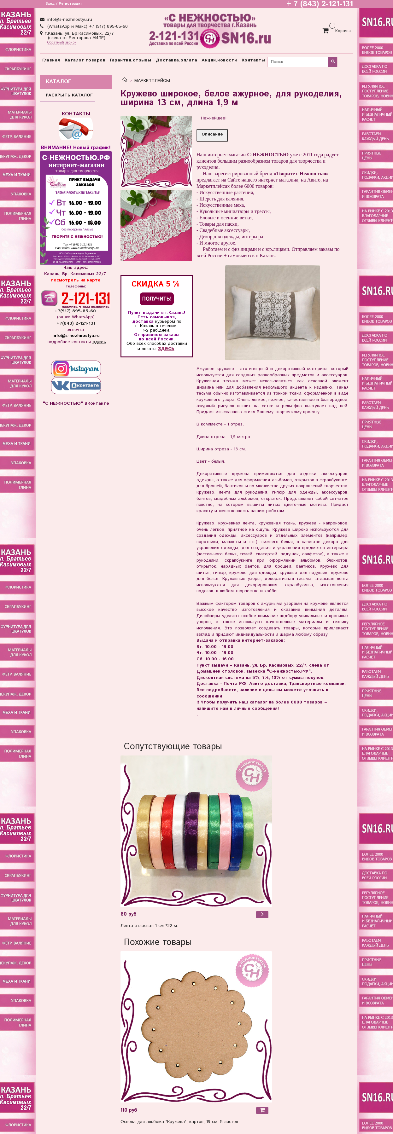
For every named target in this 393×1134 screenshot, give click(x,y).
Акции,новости (219, 60)
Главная (51, 60)
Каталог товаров (85, 60)
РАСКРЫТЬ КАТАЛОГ (69, 95)
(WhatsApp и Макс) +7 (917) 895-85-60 (87, 26)
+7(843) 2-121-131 (75, 323)
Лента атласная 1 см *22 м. (149, 926)
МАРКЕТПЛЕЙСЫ (152, 81)
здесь (166, 348)
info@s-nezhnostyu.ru (69, 19)
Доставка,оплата (176, 60)
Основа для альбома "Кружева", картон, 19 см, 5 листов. (179, 1122)
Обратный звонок (61, 42)
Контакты (253, 60)
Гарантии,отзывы (130, 60)
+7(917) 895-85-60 (76, 311)
